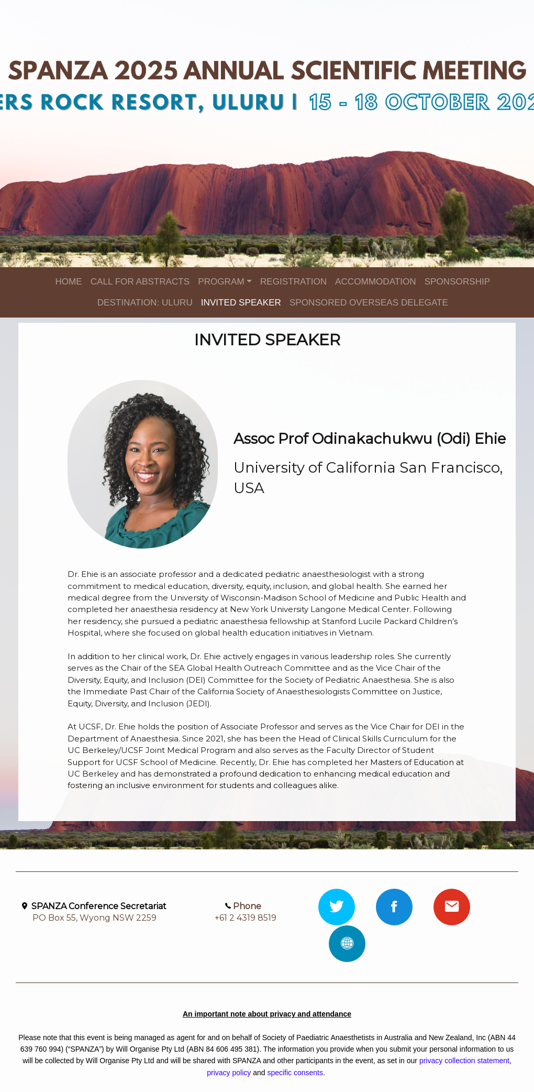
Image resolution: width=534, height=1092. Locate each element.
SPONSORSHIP (458, 282)
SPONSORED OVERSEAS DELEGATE (369, 303)
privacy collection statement (464, 1060)
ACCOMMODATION (375, 282)
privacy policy (229, 1072)
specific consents (295, 1072)
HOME (68, 282)
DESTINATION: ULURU (145, 303)
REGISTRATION (293, 282)
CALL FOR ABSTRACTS (140, 282)
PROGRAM (221, 282)
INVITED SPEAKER (241, 303)
